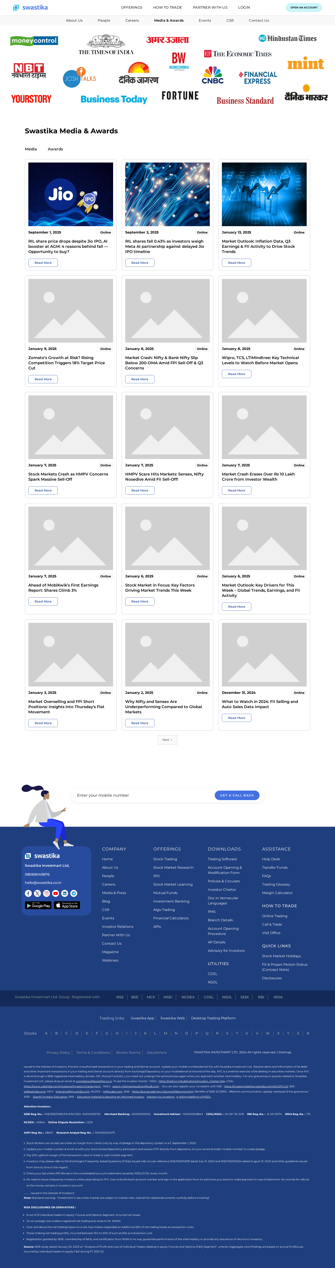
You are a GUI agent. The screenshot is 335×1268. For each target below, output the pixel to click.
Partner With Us (116, 935)
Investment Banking (171, 901)
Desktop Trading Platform (213, 1018)
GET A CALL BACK (237, 795)
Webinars (110, 960)
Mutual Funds (165, 893)
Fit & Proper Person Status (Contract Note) (285, 967)
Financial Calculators (171, 918)
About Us (74, 20)
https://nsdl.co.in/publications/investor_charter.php (192, 1081)
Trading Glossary (276, 884)
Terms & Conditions (93, 1052)
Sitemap (284, 1052)
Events (205, 20)
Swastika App (142, 1018)
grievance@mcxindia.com (73, 1091)
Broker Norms (128, 1052)
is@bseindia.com (35, 1091)
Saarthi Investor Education (50, 1096)
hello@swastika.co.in (43, 883)
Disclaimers (157, 1052)
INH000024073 (105, 1132)
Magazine (110, 952)
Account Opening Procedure (223, 931)
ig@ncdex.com (112, 1091)
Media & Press (114, 893)
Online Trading (274, 916)
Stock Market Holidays (281, 956)
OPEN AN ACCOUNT (303, 7)
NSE (120, 997)
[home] (30, 8)
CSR (230, 20)
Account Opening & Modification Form (225, 870)
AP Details (216, 942)
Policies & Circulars (224, 881)
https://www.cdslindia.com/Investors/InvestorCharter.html (62, 1086)
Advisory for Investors (226, 951)
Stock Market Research (173, 867)
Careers (132, 20)
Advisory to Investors (161, 1096)
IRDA (278, 997)
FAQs (266, 876)
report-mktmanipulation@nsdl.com (135, 1086)
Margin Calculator (277, 893)
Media (31, 149)
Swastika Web (172, 1018)
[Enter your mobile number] (167, 795)
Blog (106, 901)
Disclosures (272, 978)
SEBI (244, 997)
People (104, 20)
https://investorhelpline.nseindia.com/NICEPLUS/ (256, 1086)
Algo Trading (164, 910)
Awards (55, 149)
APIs (157, 927)
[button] (132, 7)
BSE (134, 997)
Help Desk (271, 859)
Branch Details (220, 920)
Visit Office (271, 933)
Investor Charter (222, 890)
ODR (90, 1122)
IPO (156, 876)
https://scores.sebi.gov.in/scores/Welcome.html (162, 1091)
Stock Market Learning (173, 884)
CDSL (212, 974)
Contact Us (259, 20)
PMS (212, 912)
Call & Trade (272, 924)
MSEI (167, 997)
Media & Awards (169, 20)
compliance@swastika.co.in (94, 1081)
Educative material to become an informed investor (110, 1096)
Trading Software (222, 859)
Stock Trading (165, 859)
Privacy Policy (58, 1052)
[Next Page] (167, 739)
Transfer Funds (275, 867)
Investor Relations (117, 927)
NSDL (213, 982)
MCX (151, 997)
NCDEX (188, 997)
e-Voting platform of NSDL (193, 1096)
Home (107, 859)
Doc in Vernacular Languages (223, 900)
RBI (261, 997)
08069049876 (37, 874)
